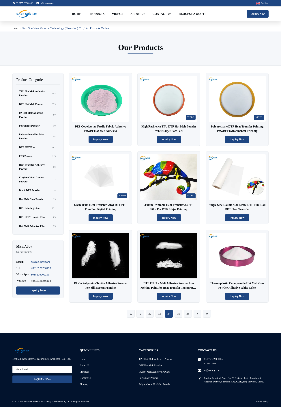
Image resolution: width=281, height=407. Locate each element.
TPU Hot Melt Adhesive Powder (155, 359)
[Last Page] (207, 314)
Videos (117, 13)
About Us (137, 13)
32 (149, 313)
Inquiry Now (258, 13)
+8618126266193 (41, 268)
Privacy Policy (262, 401)
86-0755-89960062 (213, 359)
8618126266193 (40, 274)
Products (96, 13)
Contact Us (162, 13)
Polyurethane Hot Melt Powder (155, 384)
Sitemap (84, 384)
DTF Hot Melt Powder (150, 365)
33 (159, 313)
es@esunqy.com (47, 3)
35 (178, 313)
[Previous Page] (140, 314)
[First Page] (131, 314)
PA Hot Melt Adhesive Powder (154, 371)
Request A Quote (193, 13)
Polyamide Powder (148, 378)
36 (187, 313)
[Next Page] (197, 314)
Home (76, 13)
